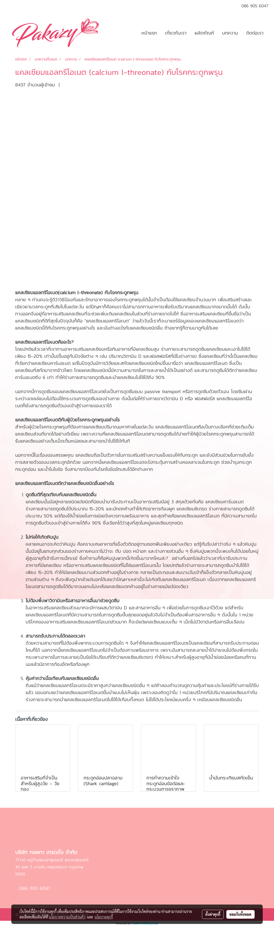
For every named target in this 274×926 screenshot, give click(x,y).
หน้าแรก (149, 32)
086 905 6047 (33, 888)
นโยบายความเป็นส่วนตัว (67, 916)
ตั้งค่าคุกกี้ (212, 914)
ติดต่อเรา (255, 32)
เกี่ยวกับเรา (176, 32)
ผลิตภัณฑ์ (204, 32)
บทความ (230, 32)
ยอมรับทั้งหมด (240, 914)
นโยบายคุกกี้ (104, 916)
